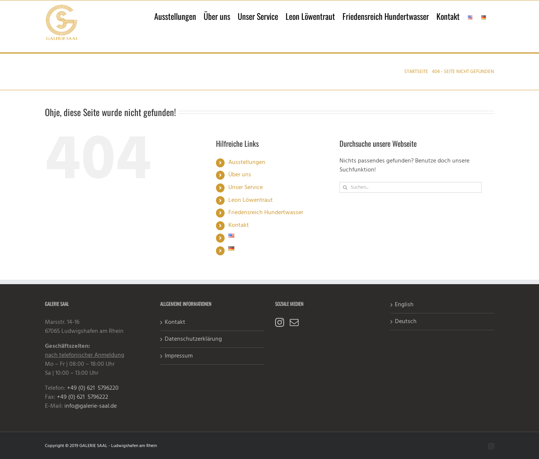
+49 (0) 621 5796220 (93, 388)
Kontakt (238, 225)
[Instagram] (279, 322)
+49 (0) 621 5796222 (82, 397)
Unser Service (245, 187)
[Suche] (344, 187)
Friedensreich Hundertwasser (265, 213)
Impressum (179, 356)
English (404, 304)
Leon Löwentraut (250, 200)
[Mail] (294, 322)
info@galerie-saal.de (90, 406)
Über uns (239, 175)
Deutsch (406, 321)
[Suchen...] (410, 187)
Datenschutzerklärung (193, 339)
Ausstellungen (246, 162)
